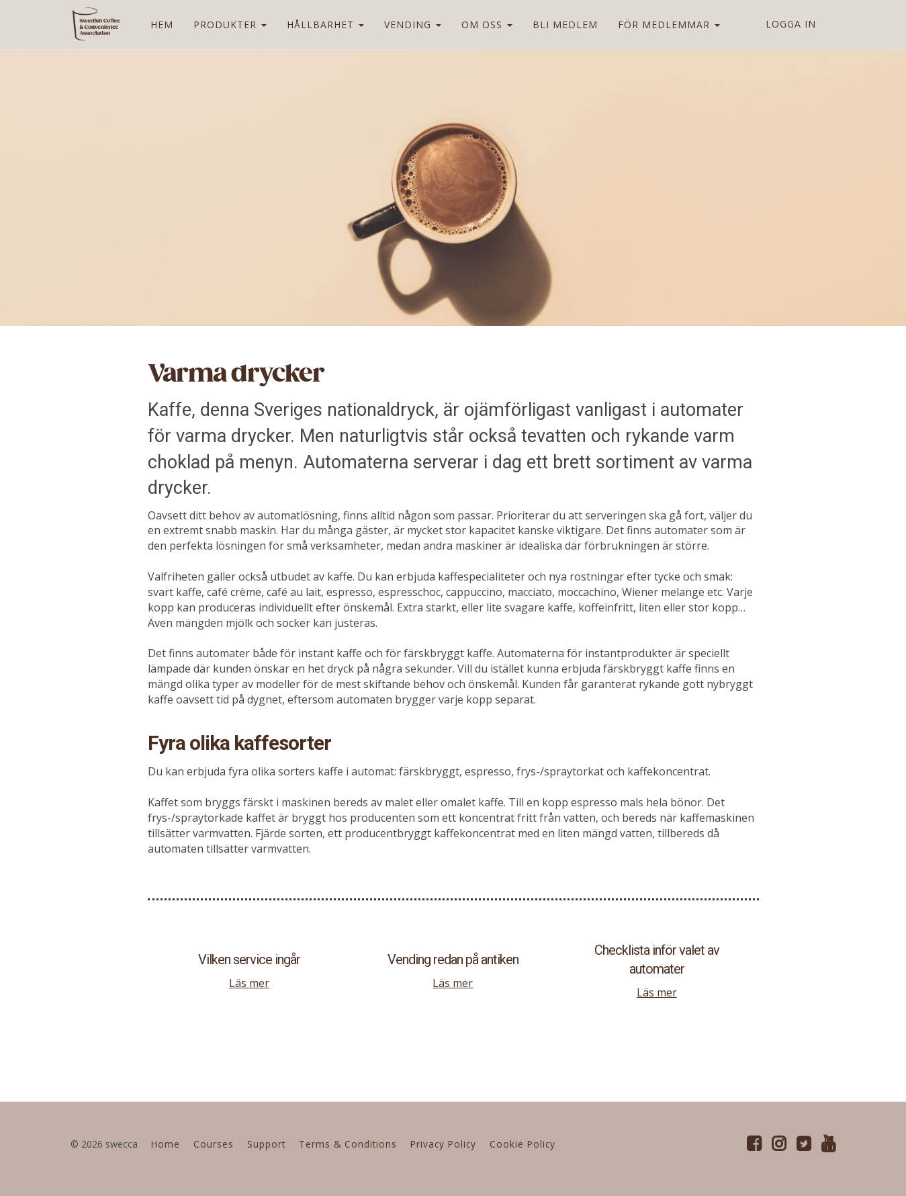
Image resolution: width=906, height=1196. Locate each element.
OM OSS (484, 24)
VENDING (410, 24)
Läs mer (249, 983)
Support (266, 1144)
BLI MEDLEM (563, 24)
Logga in (791, 23)
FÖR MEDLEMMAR (667, 24)
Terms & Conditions (348, 1144)
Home (165, 1144)
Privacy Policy (443, 1144)
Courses (213, 1144)
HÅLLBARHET (323, 24)
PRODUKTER (228, 24)
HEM (159, 24)
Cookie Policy (522, 1144)
